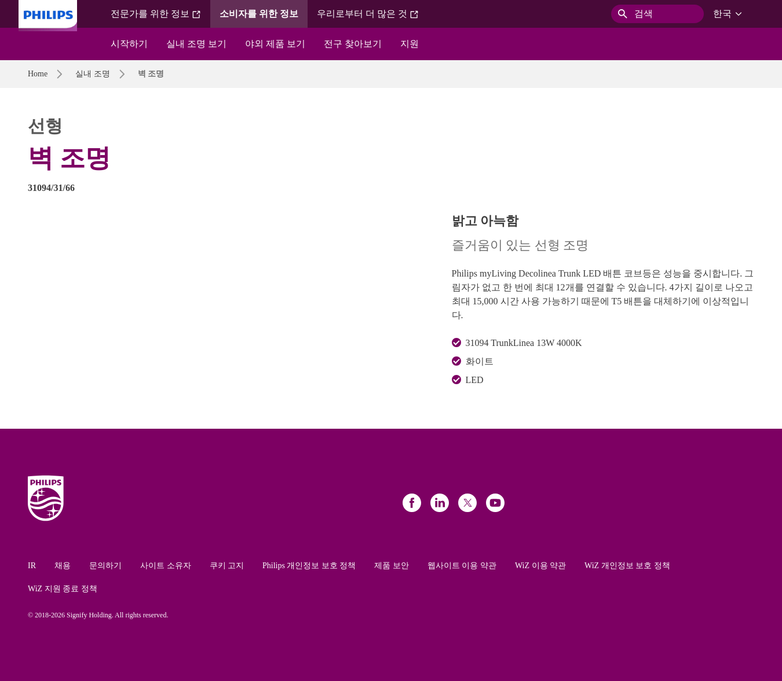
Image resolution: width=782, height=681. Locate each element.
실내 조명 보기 (196, 44)
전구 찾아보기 (353, 44)
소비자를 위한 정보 (259, 14)
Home (37, 73)
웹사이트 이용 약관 (461, 565)
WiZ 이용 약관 (540, 565)
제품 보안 (391, 565)
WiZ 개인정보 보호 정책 (627, 565)
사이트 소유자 (165, 565)
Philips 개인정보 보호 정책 (309, 565)
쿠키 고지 (227, 565)
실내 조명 (92, 73)
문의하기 (105, 565)
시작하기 (129, 44)
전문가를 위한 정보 (156, 14)
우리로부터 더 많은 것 (368, 14)
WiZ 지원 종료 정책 (62, 588)
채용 (62, 565)
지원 (409, 44)
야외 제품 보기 (275, 44)
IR (32, 565)
